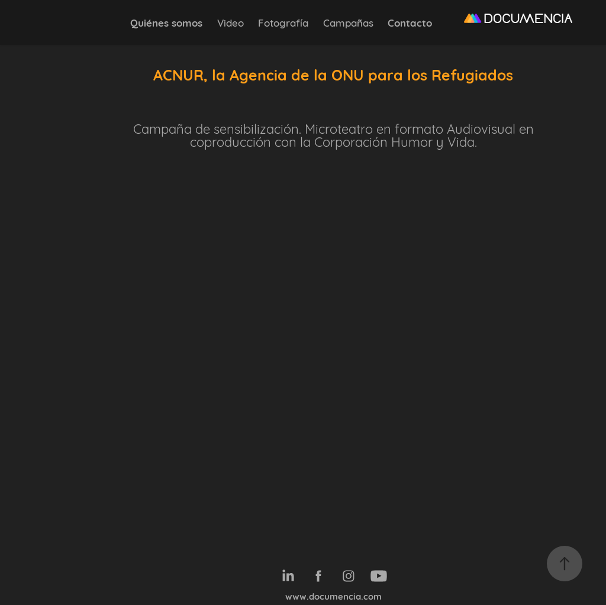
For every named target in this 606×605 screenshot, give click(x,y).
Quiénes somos (166, 22)
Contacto (410, 22)
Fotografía (283, 22)
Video (230, 22)
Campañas (348, 22)
